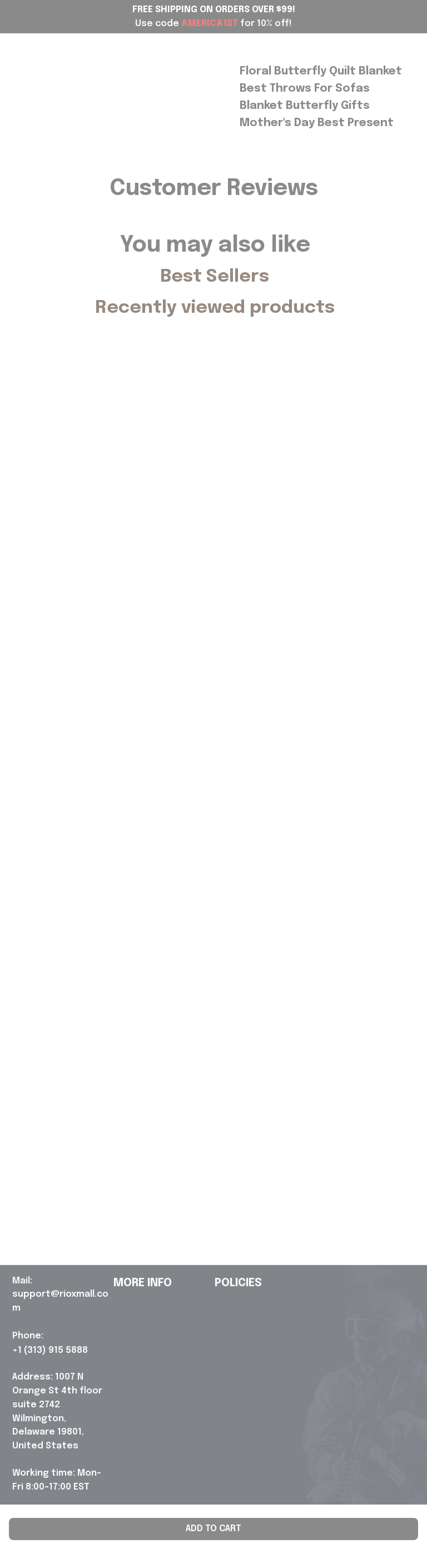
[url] (60, 1295)
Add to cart (213, 1528)
